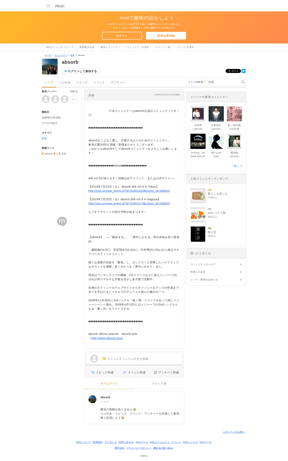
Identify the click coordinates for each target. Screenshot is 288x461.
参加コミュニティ (111, 47)
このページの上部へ (234, 432)
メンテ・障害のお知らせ (204, 279)
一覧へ (235, 166)
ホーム (48, 55)
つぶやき (65, 82)
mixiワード (205, 442)
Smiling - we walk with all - (198, 156)
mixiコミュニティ (160, 442)
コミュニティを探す (138, 47)
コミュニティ (60, 55)
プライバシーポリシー (139, 448)
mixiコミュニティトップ (59, 47)
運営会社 (120, 448)
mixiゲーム (142, 442)
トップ (49, 82)
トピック (82, 82)
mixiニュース (190, 442)
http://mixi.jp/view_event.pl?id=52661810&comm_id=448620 (129, 190)
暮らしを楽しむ (218, 193)
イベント (99, 82)
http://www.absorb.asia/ (107, 338)
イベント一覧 (163, 47)
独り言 (212, 232)
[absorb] (92, 399)
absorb (105, 397)
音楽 (72, 55)
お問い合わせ (126, 442)
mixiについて (83, 442)
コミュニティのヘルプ (203, 264)
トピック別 (159, 383)
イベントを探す (185, 47)
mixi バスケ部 (217, 212)
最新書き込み (87, 47)
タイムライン (109, 383)
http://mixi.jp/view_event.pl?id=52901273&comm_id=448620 (129, 203)
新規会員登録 (166, 35)
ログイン (122, 35)
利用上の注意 (198, 272)
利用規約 (98, 442)
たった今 (104, 401)
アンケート (118, 82)
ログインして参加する (82, 71)
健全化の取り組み (163, 448)
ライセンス (110, 442)
